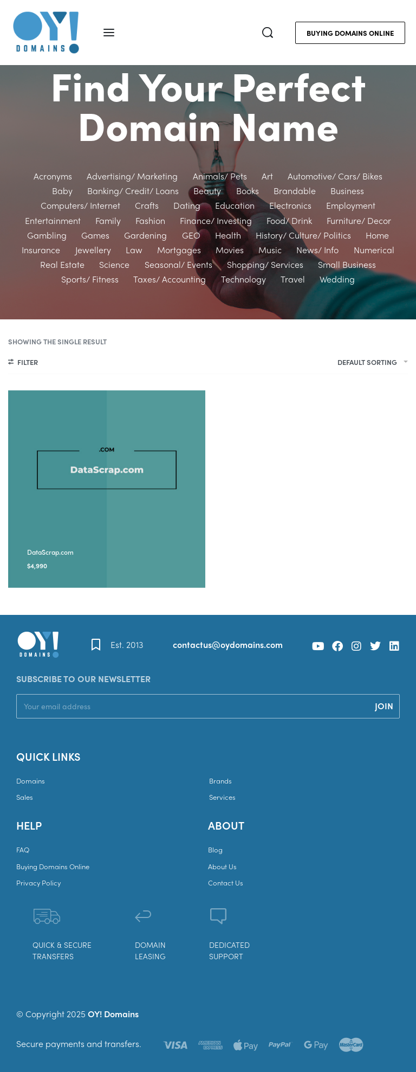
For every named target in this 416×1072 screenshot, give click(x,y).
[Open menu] (109, 32)
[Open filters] (23, 363)
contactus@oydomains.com (228, 644)
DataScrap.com (50, 552)
